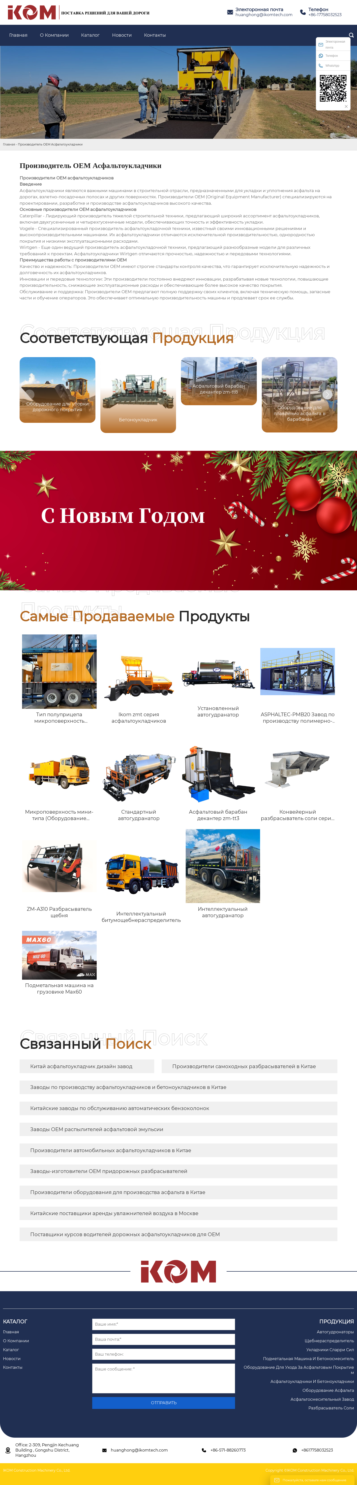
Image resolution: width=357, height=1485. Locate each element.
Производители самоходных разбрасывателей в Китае (244, 1066)
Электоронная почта (332, 44)
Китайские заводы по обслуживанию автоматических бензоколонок (119, 1108)
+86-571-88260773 (228, 1450)
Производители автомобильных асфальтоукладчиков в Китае (110, 1150)
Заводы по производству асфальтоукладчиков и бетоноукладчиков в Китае (128, 1087)
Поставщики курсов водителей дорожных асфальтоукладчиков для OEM (125, 1234)
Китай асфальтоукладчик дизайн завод (81, 1066)
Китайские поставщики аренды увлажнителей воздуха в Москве (114, 1213)
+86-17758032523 (325, 14)
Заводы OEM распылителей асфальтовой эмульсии (96, 1129)
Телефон (328, 55)
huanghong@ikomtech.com (264, 14)
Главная (9, 144)
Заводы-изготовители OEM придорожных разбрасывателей (108, 1171)
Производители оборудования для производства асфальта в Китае (117, 1192)
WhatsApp (329, 65)
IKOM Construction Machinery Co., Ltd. (36, 1470)
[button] (327, 395)
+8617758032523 (317, 1450)
